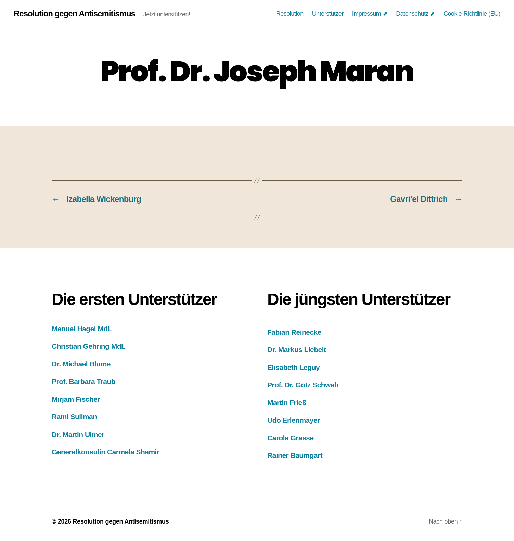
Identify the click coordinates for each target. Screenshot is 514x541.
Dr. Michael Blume (81, 364)
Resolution (290, 13)
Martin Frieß (286, 403)
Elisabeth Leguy (293, 367)
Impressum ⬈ (370, 13)
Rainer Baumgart (294, 455)
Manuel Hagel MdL (82, 329)
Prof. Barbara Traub (83, 381)
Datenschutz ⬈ (415, 13)
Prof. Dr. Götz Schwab (302, 385)
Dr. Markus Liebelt (296, 349)
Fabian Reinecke (294, 332)
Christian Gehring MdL (88, 346)
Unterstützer (328, 13)
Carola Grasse (290, 438)
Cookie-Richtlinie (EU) (472, 13)
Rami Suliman (74, 417)
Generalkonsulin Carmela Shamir (105, 452)
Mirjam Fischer (76, 399)
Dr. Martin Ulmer (78, 434)
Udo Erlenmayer (293, 420)
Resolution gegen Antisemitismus (74, 14)
